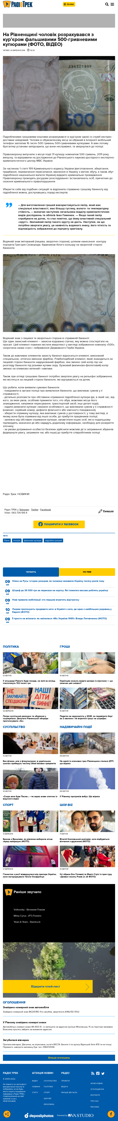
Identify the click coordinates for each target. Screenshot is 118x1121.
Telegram (24, 509)
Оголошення (14, 1002)
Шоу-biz (66, 805)
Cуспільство (14, 727)
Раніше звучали (69, 1092)
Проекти (65, 1081)
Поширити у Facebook (61, 524)
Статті (35, 1092)
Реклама (94, 1107)
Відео (35, 1081)
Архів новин (96, 1083)
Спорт (8, 805)
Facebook (45, 509)
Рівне (7, 540)
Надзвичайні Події (76, 727)
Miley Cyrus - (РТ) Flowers (27, 915)
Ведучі (64, 1087)
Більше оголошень (59, 1057)
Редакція (108, 511)
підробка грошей (53, 540)
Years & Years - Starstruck (27, 921)
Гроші (65, 647)
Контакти (95, 1095)
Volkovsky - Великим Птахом (29, 909)
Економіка (49, 1104)
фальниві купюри (32, 540)
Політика (11, 647)
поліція (16, 540)
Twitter (34, 509)
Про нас (94, 1101)
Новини (36, 1087)
